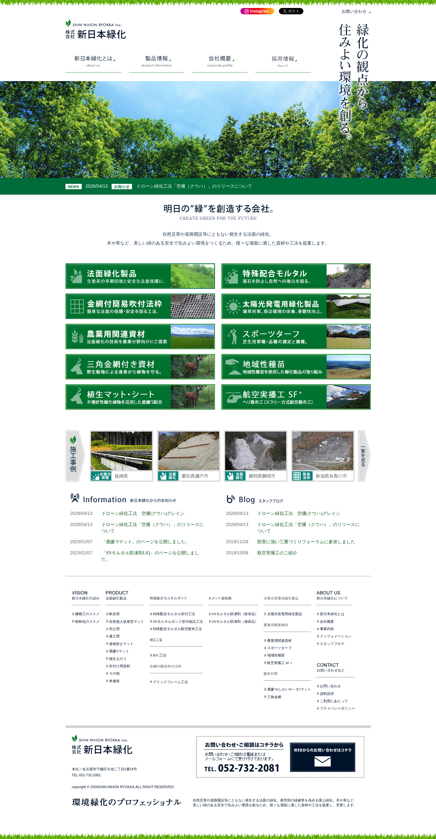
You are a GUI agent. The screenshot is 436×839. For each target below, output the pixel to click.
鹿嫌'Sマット (119, 651)
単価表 (114, 681)
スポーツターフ (279, 648)
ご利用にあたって (334, 701)
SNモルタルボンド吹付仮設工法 (178, 621)
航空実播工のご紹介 (277, 552)
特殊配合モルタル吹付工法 (174, 614)
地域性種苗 (276, 655)
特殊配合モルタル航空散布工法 (177, 629)
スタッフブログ (332, 644)
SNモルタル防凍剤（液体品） (235, 621)
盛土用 (114, 636)
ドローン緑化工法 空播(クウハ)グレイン (142, 513)
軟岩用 (114, 614)
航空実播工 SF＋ (280, 663)
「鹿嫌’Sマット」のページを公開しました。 (145, 541)
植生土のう (118, 659)
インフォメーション (335, 636)
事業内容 (327, 629)
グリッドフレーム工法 (170, 682)
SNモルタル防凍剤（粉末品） (235, 614)
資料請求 (327, 694)
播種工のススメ (87, 614)
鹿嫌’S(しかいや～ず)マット (289, 689)
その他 (114, 673)
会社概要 (327, 621)
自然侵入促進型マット (126, 621)
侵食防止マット (121, 644)
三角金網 (274, 697)
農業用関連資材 (279, 640)
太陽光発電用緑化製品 (284, 614)
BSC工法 (160, 655)
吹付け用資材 (119, 666)
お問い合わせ (330, 686)
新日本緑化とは (332, 614)
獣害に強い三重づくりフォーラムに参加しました (306, 541)
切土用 (114, 629)
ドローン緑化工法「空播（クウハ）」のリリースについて (194, 186)
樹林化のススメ (87, 621)
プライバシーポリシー (337, 708)
